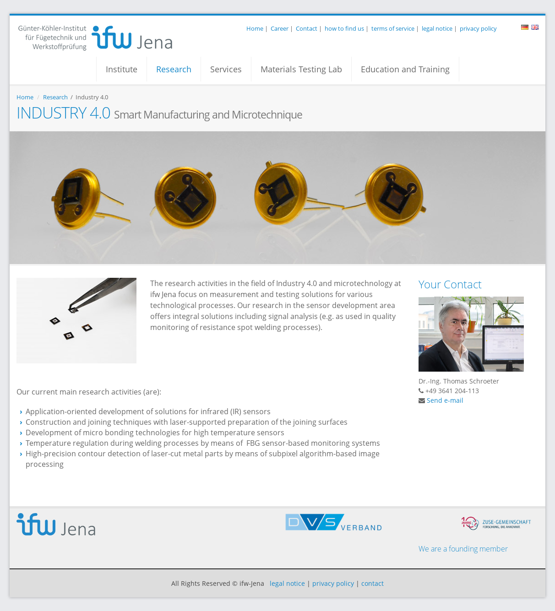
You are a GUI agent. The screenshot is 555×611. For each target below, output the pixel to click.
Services (226, 69)
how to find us (344, 28)
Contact (306, 28)
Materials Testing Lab (301, 69)
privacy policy (478, 28)
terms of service (392, 28)
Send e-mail (445, 400)
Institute (121, 69)
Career (279, 28)
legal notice (437, 28)
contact (372, 583)
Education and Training (405, 69)
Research (173, 69)
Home (254, 28)
